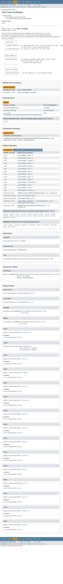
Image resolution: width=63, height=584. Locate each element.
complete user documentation (15, 545)
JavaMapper (7, 138)
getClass (25, 225)
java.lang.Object (7, 15)
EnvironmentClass (42, 201)
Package (9, 2)
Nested (8, 7)
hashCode (32, 225)
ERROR (20, 193)
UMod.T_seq (26, 187)
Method (23, 7)
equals (11, 225)
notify (39, 225)
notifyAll (46, 225)
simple (20, 201)
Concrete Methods (35, 150)
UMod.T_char (27, 158)
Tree (23, 2)
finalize (17, 225)
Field (13, 7)
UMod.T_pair (27, 177)
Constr (18, 7)
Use (19, 2)
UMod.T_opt (26, 174)
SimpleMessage (20, 115)
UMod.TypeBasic (28, 201)
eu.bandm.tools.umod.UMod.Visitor (15, 17)
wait (4, 226)
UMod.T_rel (26, 185)
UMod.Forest (15, 107)
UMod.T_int (26, 168)
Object (37, 222)
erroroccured (22, 195)
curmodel (47, 107)
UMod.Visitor (12, 30)
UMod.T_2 (30, 198)
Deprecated (28, 2)
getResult (6, 217)
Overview (3, 2)
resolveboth (22, 198)
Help (39, 2)
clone (5, 225)
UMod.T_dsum (27, 163)
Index (35, 2)
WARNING (20, 205)
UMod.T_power (27, 179)
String (52, 193)
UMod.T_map (26, 171)
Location (25, 193)
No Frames (27, 5)
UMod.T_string (28, 190)
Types (3, 23)
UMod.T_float (27, 166)
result (5, 121)
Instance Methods (20, 150)
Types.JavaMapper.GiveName (27, 92)
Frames (21, 5)
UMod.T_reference (29, 182)
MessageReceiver (9, 115)
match (13, 217)
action (20, 155)
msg (45, 113)
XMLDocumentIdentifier (33, 115)
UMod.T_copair (28, 160)
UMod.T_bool (27, 155)
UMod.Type (30, 195)
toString (54, 225)
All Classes (37, 5)
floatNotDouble (49, 110)
